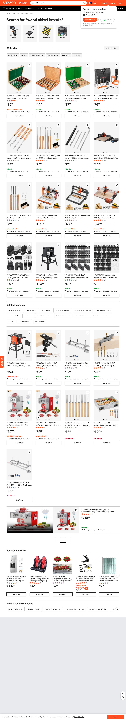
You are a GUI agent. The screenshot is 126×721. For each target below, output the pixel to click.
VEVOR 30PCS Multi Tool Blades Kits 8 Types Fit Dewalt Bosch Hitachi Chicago (18, 277)
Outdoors (63, 37)
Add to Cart (19, 116)
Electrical (46, 37)
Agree (115, 717)
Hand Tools (20, 13)
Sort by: (107, 48)
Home (8, 13)
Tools (13, 13)
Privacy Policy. (89, 25)
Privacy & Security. (79, 717)
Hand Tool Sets (29, 13)
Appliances (30, 37)
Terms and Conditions (106, 23)
